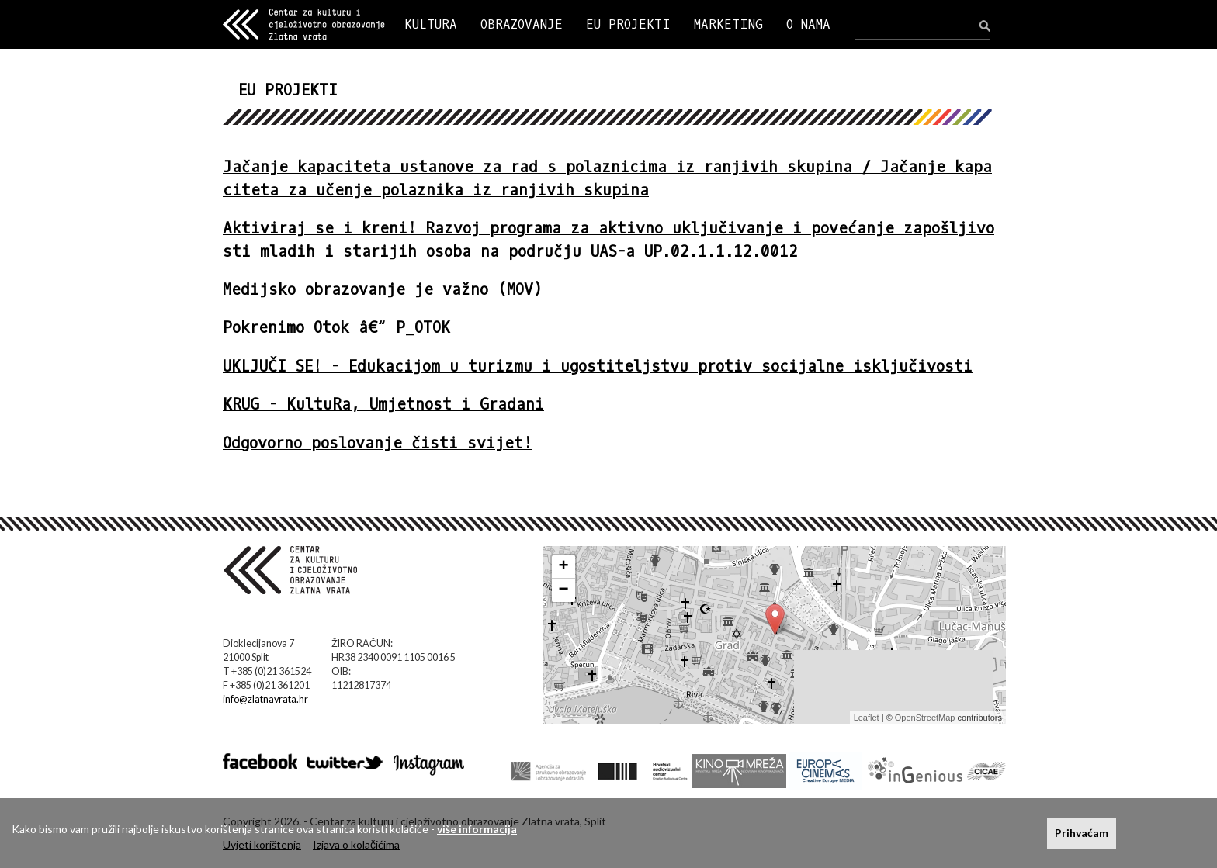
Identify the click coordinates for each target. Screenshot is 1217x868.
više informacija (477, 828)
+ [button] (564, 567)
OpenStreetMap (925, 717)
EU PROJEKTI (628, 24)
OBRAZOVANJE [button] (521, 24)
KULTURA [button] (430, 24)
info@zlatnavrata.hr (265, 699)
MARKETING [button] (728, 24)
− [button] (564, 590)
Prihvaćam (1081, 832)
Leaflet (866, 717)
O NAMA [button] (808, 24)
